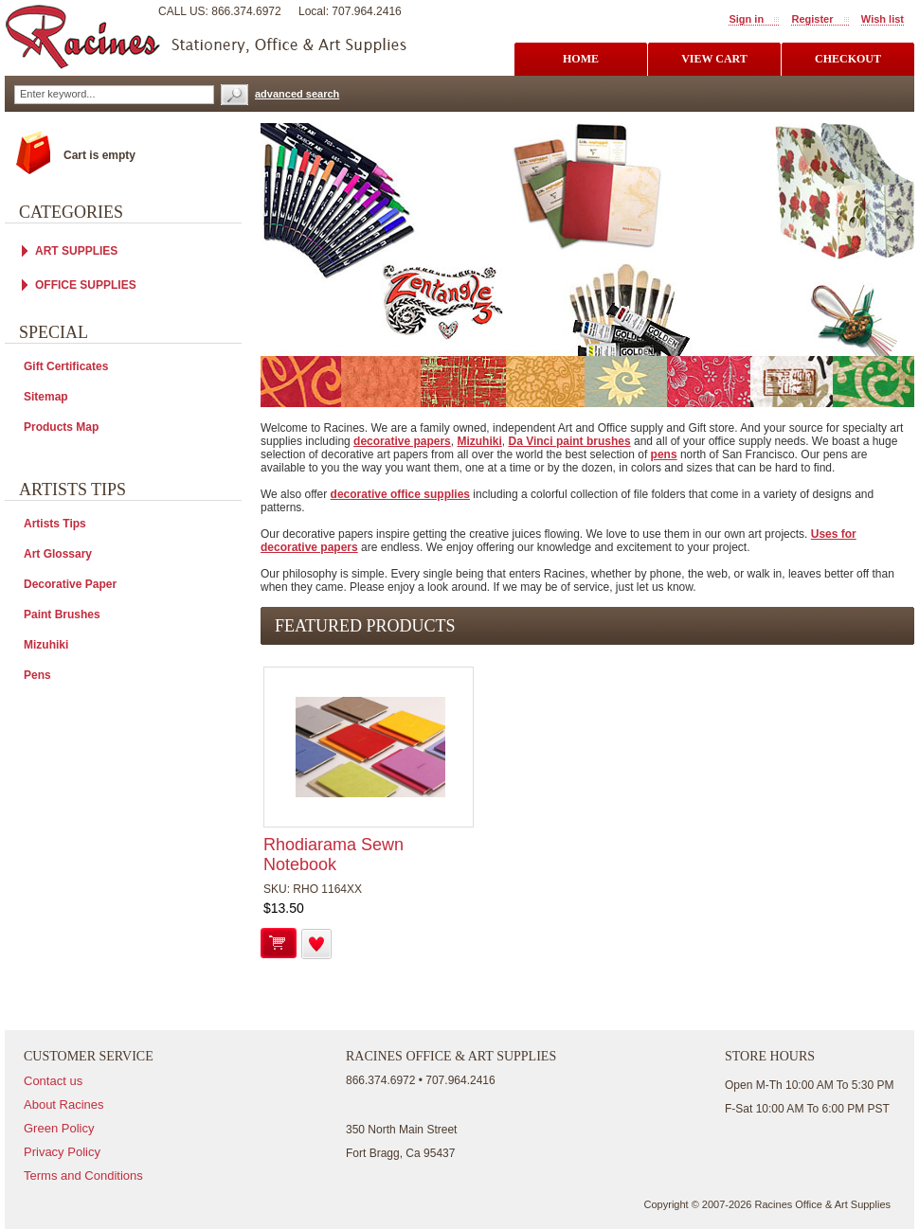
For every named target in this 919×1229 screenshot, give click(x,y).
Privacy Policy (62, 1152)
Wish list (882, 19)
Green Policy (59, 1128)
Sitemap (46, 396)
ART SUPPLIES (76, 251)
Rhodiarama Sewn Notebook (333, 854)
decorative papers (402, 441)
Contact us (53, 1081)
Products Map (61, 427)
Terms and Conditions (83, 1175)
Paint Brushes (62, 614)
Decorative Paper (70, 584)
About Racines (64, 1104)
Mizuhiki (479, 441)
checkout (848, 58)
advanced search (297, 93)
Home (581, 58)
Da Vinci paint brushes (569, 441)
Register (812, 19)
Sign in (746, 19)
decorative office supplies (400, 494)
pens (664, 454)
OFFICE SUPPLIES (85, 285)
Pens (37, 675)
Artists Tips (55, 523)
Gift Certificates (66, 366)
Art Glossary (58, 554)
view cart (714, 58)
